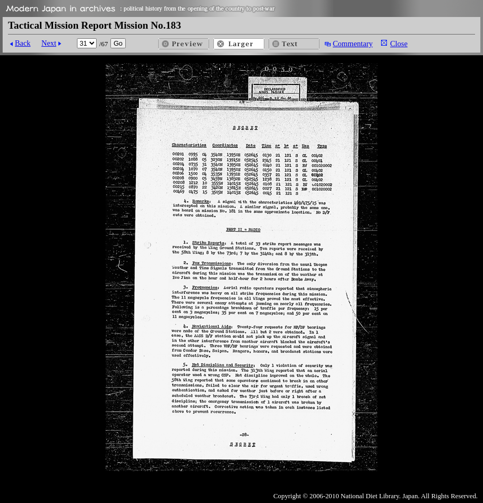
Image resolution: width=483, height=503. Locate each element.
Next (48, 43)
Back (23, 43)
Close (399, 43)
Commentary (353, 43)
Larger (238, 43)
